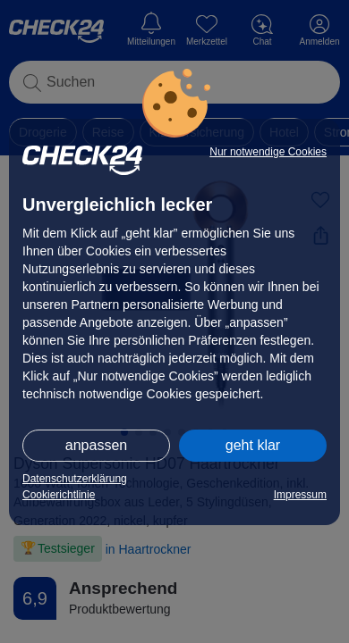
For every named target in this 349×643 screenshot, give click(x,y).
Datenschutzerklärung (74, 478)
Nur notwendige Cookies (268, 152)
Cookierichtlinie (58, 495)
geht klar (253, 445)
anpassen (96, 445)
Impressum (300, 495)
